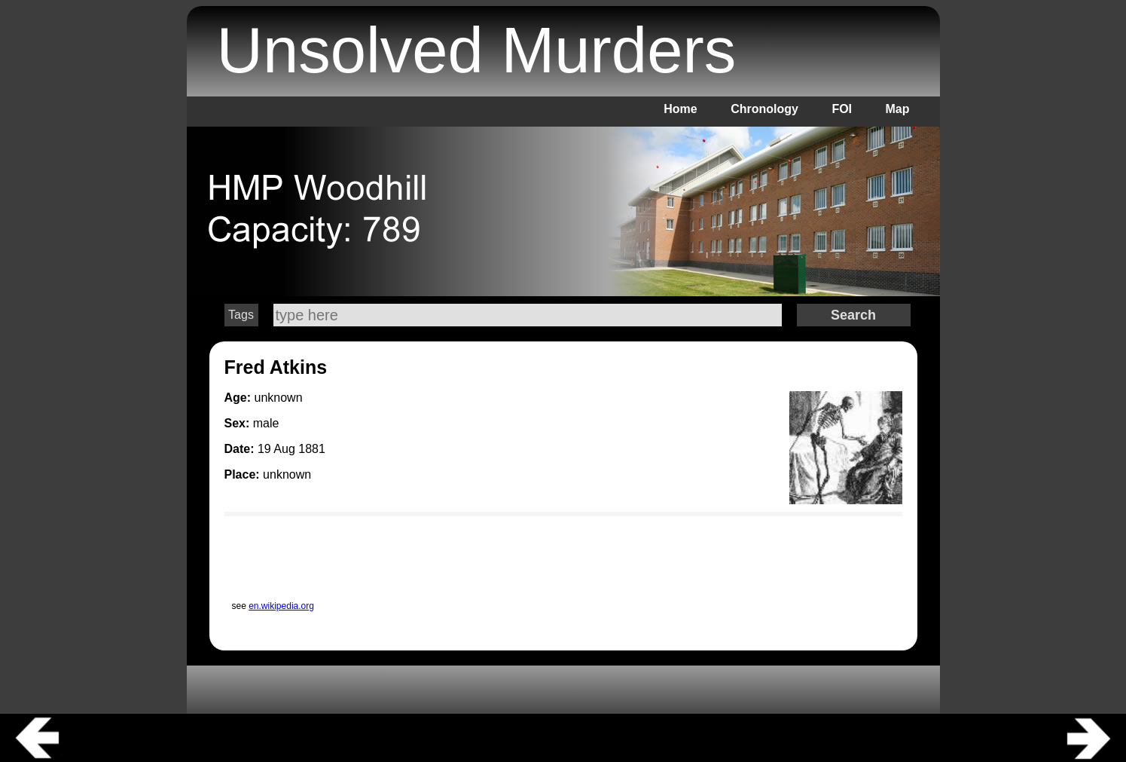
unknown (287, 474)
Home (680, 109)
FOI (842, 109)
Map (898, 109)
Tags (241, 314)
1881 (311, 448)
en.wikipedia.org (281, 606)
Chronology (764, 109)
